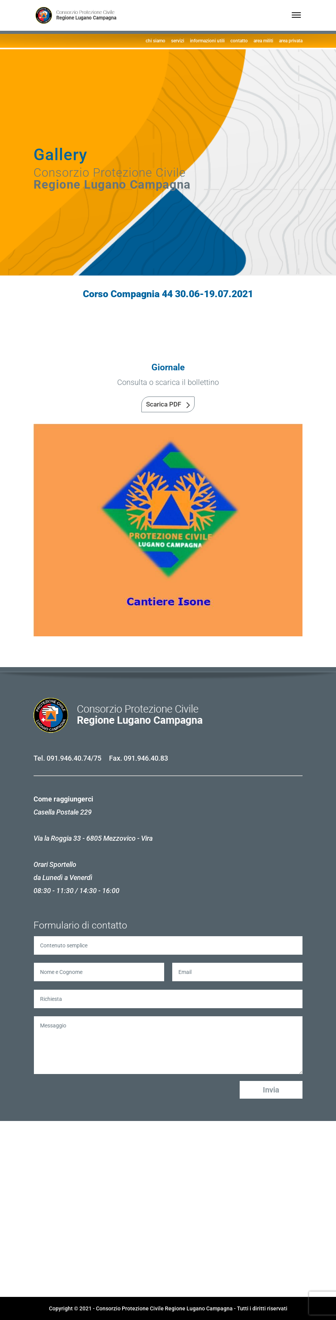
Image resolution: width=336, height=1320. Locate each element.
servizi (177, 40)
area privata (290, 40)
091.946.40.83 (146, 758)
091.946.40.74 (69, 758)
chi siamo (155, 40)
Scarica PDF (163, 404)
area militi (263, 40)
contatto (239, 40)
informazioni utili (207, 40)
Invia (271, 1089)
